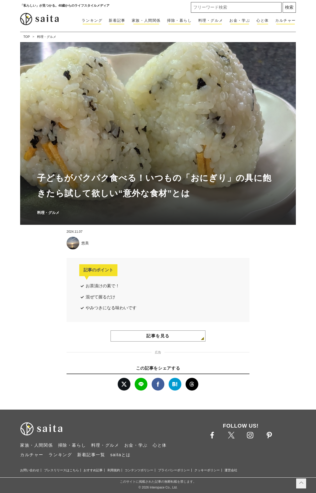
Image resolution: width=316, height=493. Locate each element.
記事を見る (158, 336)
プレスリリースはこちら (61, 470)
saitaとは (120, 454)
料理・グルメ (210, 20)
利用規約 (113, 470)
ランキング (92, 20)
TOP (26, 37)
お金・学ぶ (239, 20)
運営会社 (231, 470)
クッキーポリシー (207, 470)
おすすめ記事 (93, 470)
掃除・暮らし (179, 20)
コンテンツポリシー (139, 470)
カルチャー (285, 20)
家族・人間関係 (146, 20)
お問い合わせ (29, 470)
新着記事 (117, 20)
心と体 (262, 20)
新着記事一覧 (91, 454)
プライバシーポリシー (174, 470)
